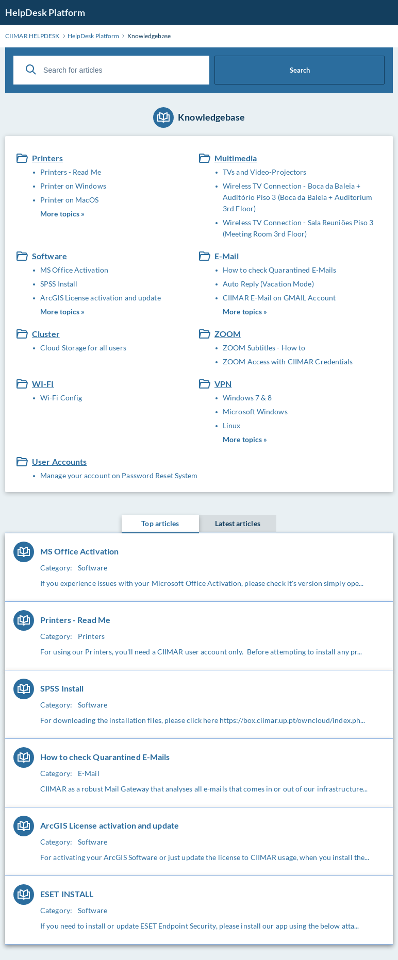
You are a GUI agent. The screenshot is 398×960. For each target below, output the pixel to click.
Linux (232, 425)
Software (49, 256)
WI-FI (43, 384)
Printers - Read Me (70, 171)
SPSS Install (58, 283)
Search (300, 70)
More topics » (62, 213)
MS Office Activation (74, 269)
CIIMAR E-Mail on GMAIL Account (279, 297)
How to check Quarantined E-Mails (279, 269)
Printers (47, 158)
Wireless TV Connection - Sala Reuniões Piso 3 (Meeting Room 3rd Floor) (298, 228)
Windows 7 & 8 (247, 397)
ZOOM (227, 334)
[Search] (31, 69)
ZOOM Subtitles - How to (264, 347)
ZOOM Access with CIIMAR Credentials (288, 361)
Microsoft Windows (255, 411)
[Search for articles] (111, 70)
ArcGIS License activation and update (100, 297)
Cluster (46, 334)
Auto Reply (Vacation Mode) (268, 283)
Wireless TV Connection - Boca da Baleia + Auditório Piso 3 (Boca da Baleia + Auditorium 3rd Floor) (298, 197)
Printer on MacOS (69, 199)
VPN (222, 384)
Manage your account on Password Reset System (118, 475)
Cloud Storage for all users (83, 347)
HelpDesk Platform (45, 12)
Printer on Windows (73, 185)
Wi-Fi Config (61, 397)
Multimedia (235, 158)
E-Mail (226, 256)
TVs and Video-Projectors (264, 171)
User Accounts (59, 461)
